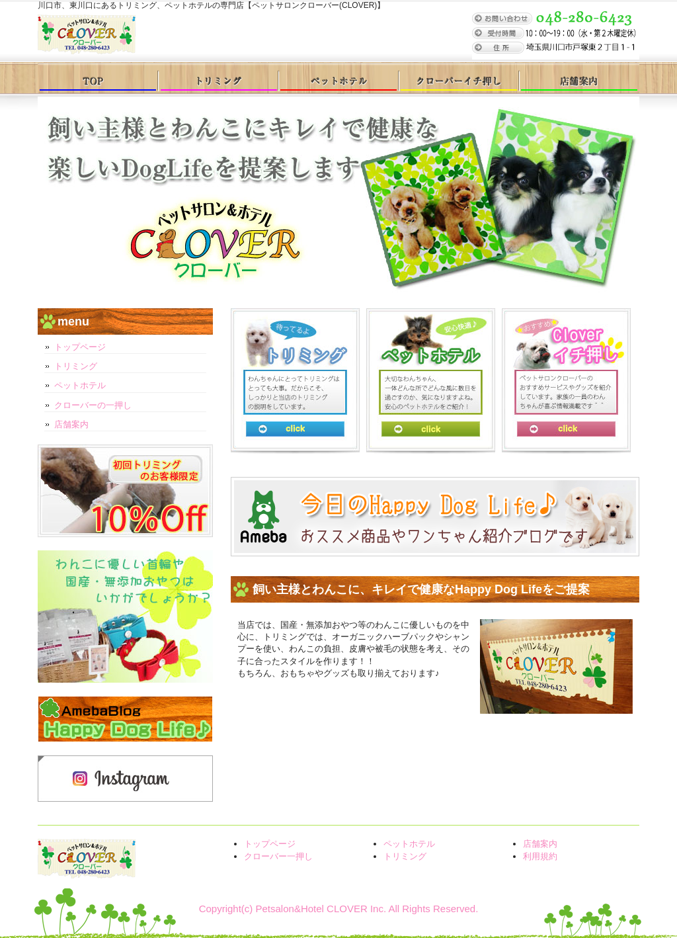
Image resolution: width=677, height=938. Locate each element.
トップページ (98, 78)
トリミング (218, 78)
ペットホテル (338, 78)
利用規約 (540, 856)
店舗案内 (579, 78)
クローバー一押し (459, 78)
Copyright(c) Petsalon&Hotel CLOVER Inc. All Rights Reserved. (339, 908)
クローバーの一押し (93, 405)
